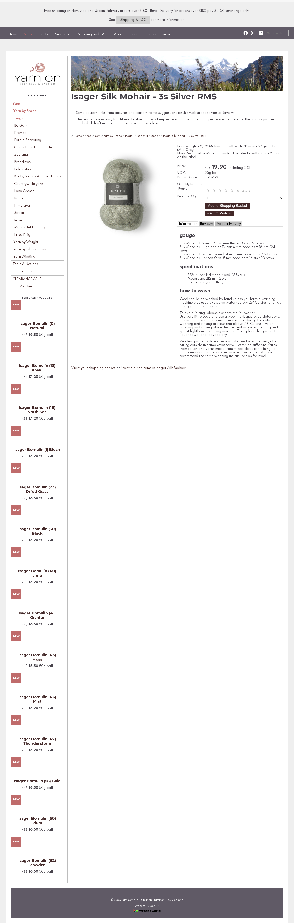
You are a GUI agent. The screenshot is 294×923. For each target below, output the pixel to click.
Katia (18, 198)
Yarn (16, 104)
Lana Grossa (24, 191)
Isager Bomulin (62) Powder (37, 862)
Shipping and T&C (92, 34)
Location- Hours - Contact (151, 34)
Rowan (19, 220)
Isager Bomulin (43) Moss (37, 657)
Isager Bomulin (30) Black (37, 531)
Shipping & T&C (133, 20)
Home (13, 34)
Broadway (22, 162)
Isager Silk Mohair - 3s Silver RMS (184, 136)
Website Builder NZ (147, 906)
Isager (19, 118)
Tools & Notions (25, 264)
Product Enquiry (228, 224)
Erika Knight (24, 235)
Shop (28, 34)
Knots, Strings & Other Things (37, 176)
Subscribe (63, 34)
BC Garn (21, 125)
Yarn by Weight (25, 242)
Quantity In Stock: (190, 184)
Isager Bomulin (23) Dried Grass (37, 489)
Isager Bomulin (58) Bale (37, 781)
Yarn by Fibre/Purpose (31, 249)
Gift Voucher (23, 286)
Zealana (21, 154)
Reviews (206, 224)
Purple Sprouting (27, 140)
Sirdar (19, 213)
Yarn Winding (24, 256)
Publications (22, 271)
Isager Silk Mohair (148, 136)
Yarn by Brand (25, 111)
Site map (146, 900)
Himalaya (22, 205)
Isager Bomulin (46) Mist (37, 699)
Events (43, 34)
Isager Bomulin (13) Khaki (37, 367)
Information (188, 224)
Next (162, 195)
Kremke (20, 133)
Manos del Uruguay (30, 227)
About (119, 34)
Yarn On (133, 900)
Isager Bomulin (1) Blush (37, 449)
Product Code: (187, 177)
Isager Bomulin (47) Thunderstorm (37, 741)
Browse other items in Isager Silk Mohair (153, 368)
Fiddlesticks (23, 169)
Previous (81, 195)
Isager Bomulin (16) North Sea (37, 409)
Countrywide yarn (28, 184)
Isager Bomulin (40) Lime (37, 573)
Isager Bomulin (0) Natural (37, 325)
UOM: (181, 172)
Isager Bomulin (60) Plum (37, 820)
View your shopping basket (93, 368)
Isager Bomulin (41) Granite (37, 615)
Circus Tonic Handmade (33, 147)
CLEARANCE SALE (27, 279)
